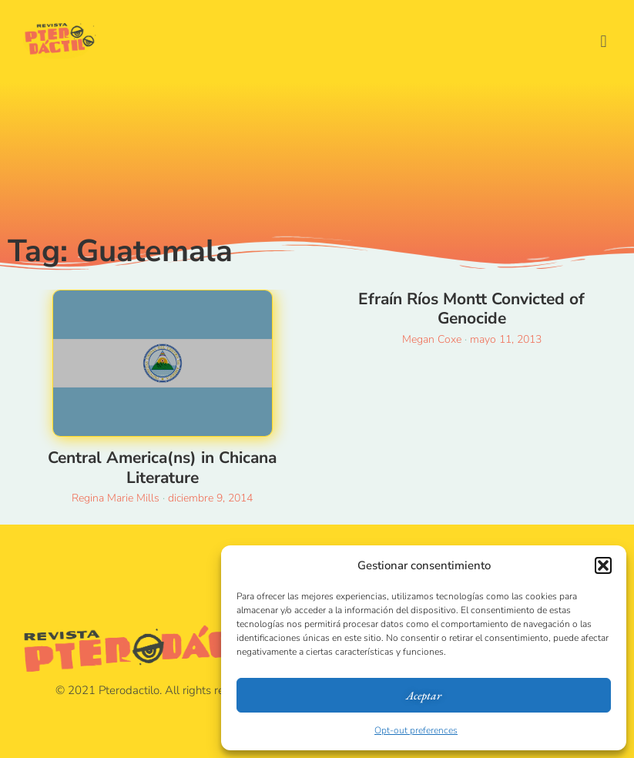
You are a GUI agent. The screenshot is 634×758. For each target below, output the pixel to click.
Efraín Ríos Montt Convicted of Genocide (471, 308)
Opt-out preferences (416, 730)
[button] (603, 565)
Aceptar (423, 695)
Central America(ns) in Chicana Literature (162, 467)
